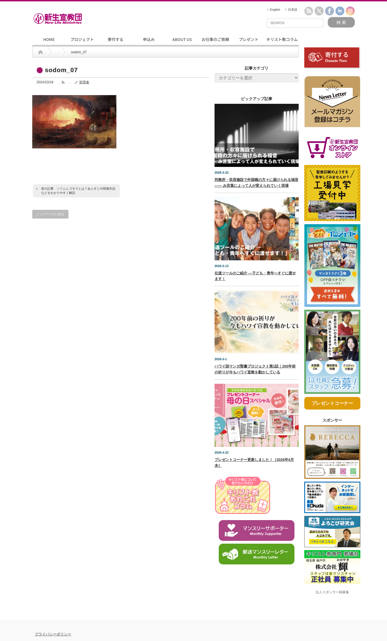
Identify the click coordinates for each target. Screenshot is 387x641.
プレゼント (249, 39)
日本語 (291, 9)
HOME (49, 39)
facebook (329, 10)
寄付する (115, 39)
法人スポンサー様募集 (332, 603)
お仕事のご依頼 (215, 39)
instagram (350, 10)
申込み (149, 39)
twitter (319, 10)
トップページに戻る (50, 214)
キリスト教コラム (282, 39)
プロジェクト (82, 39)
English (273, 9)
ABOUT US (182, 39)
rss (308, 10)
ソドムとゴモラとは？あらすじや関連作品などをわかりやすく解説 (78, 190)
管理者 (84, 82)
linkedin (339, 10)
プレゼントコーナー (332, 414)
